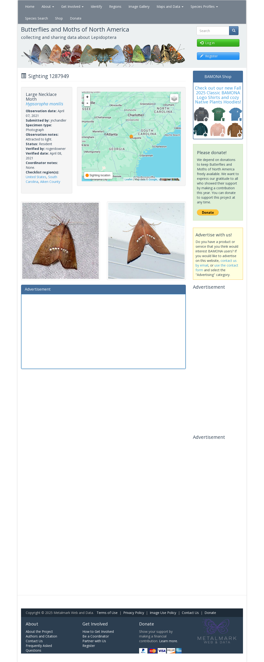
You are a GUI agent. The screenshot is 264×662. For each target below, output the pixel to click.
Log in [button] (207, 43)
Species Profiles (204, 6)
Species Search (36, 18)
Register (88, 645)
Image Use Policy (163, 612)
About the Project (39, 631)
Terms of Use (107, 612)
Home (29, 6)
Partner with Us (94, 641)
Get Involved (72, 6)
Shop (59, 18)
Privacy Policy (133, 612)
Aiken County (50, 181)
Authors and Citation (41, 636)
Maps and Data (170, 6)
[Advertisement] (103, 331)
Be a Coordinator (95, 636)
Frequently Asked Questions (39, 648)
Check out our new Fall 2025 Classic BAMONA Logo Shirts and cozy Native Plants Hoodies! (218, 95)
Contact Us (190, 612)
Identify (96, 6)
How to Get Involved (98, 631)
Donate (75, 18)
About (48, 6)
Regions (115, 6)
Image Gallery (138, 6)
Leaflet (128, 179)
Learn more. (168, 641)
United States (36, 177)
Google (153, 179)
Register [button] (209, 56)
